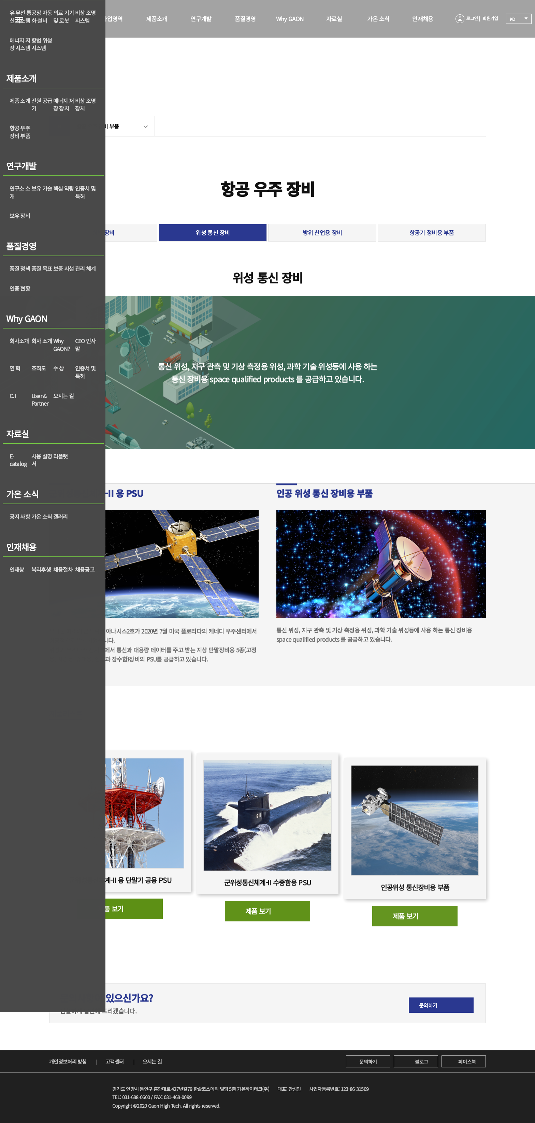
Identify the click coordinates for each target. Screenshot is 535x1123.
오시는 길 (152, 1061)
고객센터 (114, 1061)
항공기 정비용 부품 (431, 232)
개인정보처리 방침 (68, 1061)
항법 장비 (103, 232)
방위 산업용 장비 (322, 232)
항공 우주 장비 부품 (97, 126)
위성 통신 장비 (213, 232)
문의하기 (368, 1061)
